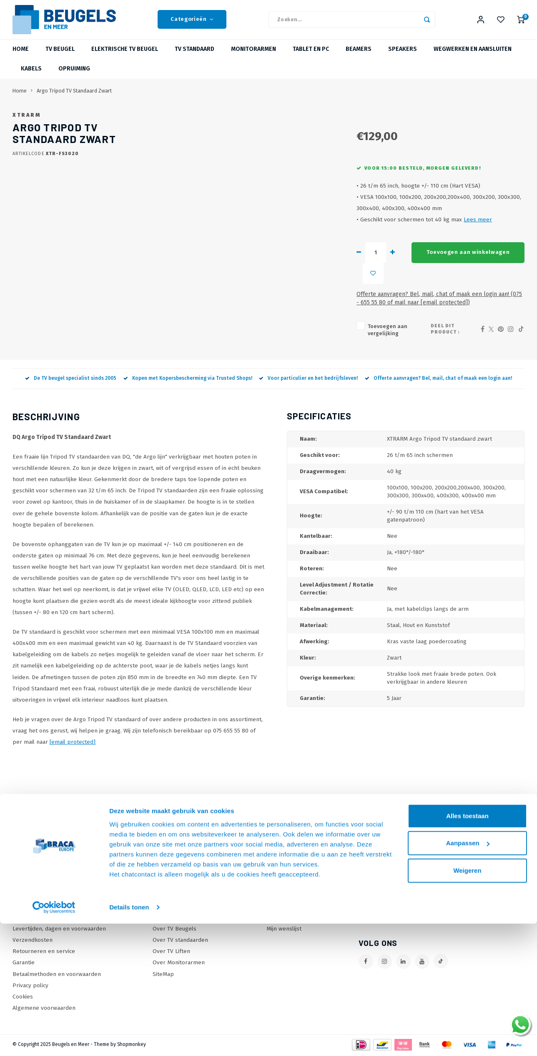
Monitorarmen (253, 56)
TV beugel (60, 56)
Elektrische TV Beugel (124, 56)
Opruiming (74, 75)
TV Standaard (194, 56)
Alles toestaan (467, 883)
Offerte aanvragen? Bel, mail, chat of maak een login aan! (438, 371)
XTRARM (256, 121)
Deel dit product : (446, 326)
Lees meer (363, 249)
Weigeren (467, 938)
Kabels (31, 75)
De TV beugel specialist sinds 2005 (70, 371)
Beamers (358, 56)
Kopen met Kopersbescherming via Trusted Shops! (187, 371)
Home (21, 56)
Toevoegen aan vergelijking (289, 326)
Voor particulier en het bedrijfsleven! (308, 371)
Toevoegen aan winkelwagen (359, 281)
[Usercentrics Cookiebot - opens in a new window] (54, 975)
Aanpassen (467, 911)
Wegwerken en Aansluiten (473, 56)
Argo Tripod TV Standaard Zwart (74, 97)
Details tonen (129, 975)
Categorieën (192, 23)
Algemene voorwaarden (44, 1001)
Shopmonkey (131, 1038)
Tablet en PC (311, 56)
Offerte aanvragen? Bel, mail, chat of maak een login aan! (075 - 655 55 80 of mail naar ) (382, 302)
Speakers (402, 56)
